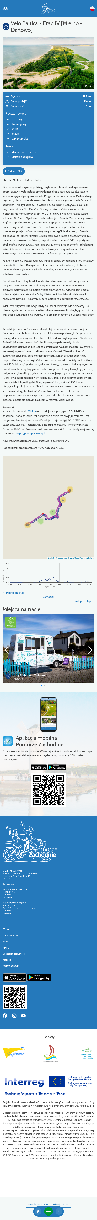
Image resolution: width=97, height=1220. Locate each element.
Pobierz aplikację (11, 966)
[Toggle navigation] (48, 1211)
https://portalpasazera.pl (30, 433)
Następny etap (83, 601)
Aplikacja (7, 960)
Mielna (32, 411)
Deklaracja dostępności (14, 954)
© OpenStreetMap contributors (81, 558)
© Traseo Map (61, 558)
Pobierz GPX (13, 171)
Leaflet (51, 558)
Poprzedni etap (13, 592)
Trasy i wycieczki (10, 935)
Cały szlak (48, 597)
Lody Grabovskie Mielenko (29, 675)
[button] (9, 63)
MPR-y (6, 947)
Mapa (5, 941)
